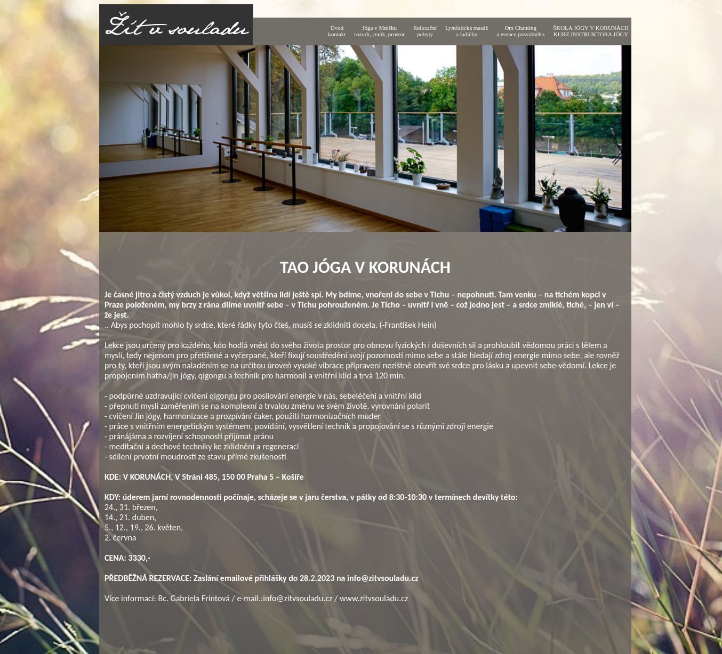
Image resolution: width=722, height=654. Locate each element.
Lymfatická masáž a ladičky (466, 31)
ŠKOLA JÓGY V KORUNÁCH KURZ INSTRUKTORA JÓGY (591, 31)
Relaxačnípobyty (425, 31)
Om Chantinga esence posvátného (520, 31)
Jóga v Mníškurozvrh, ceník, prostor (379, 31)
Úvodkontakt (337, 31)
